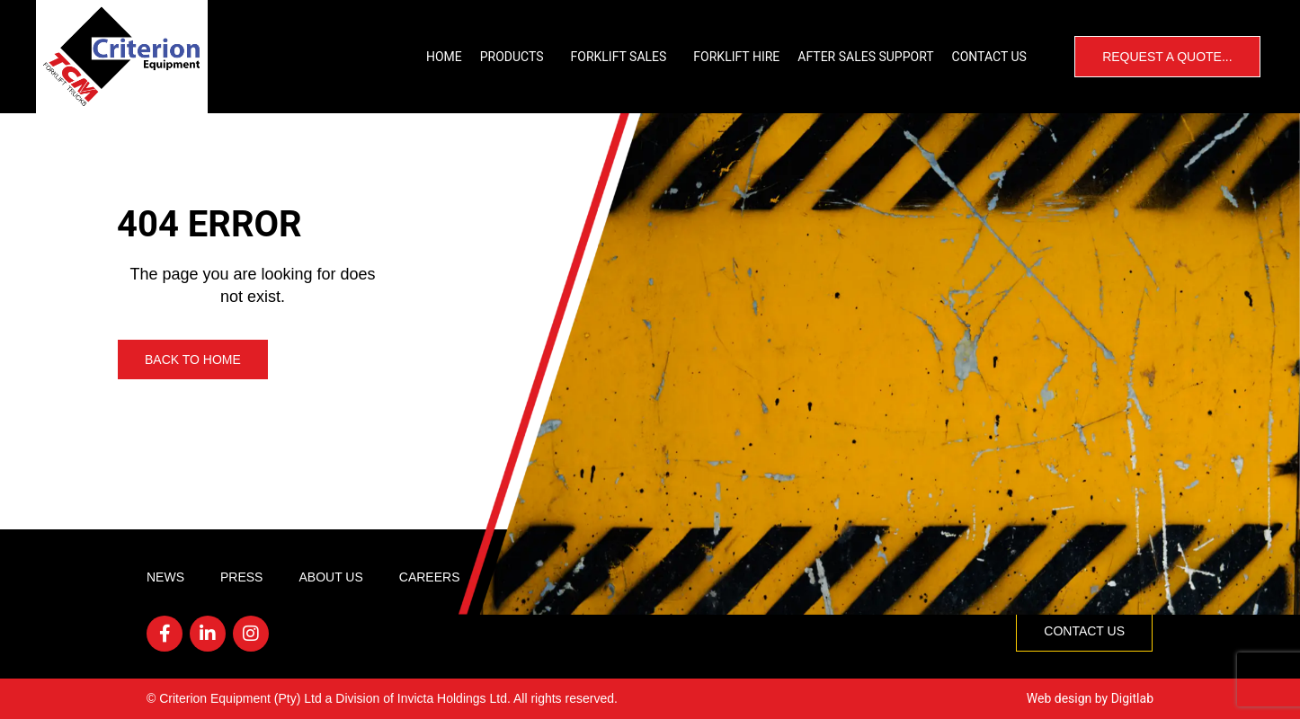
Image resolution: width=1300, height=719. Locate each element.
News (165, 577)
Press (241, 577)
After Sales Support (865, 56)
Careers (429, 577)
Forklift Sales (623, 57)
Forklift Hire (736, 56)
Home (444, 56)
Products (516, 57)
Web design (1059, 698)
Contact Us (989, 56)
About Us (330, 577)
